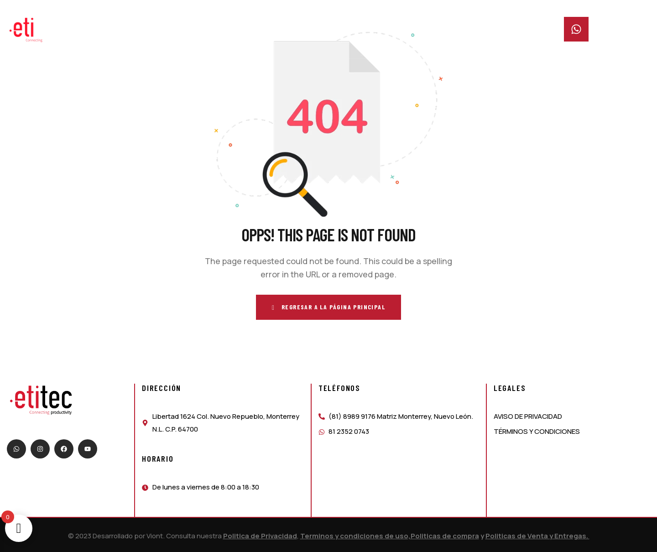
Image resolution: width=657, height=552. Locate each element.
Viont (154, 536)
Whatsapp (609, 22)
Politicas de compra (445, 536)
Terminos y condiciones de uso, (355, 536)
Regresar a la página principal (328, 307)
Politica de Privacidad (260, 536)
